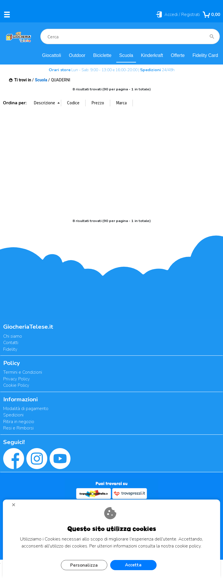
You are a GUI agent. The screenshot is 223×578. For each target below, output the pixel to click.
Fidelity (10, 349)
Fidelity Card (205, 55)
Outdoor (77, 55)
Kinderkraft (152, 55)
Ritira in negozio (18, 422)
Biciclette (102, 55)
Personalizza (84, 565)
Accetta (133, 565)
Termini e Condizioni (22, 372)
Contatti (10, 343)
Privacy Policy (16, 379)
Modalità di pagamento (25, 408)
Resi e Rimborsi (18, 428)
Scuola (126, 55)
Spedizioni (13, 415)
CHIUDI (16, 506)
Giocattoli (51, 55)
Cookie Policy (16, 385)
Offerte (178, 55)
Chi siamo (12, 336)
